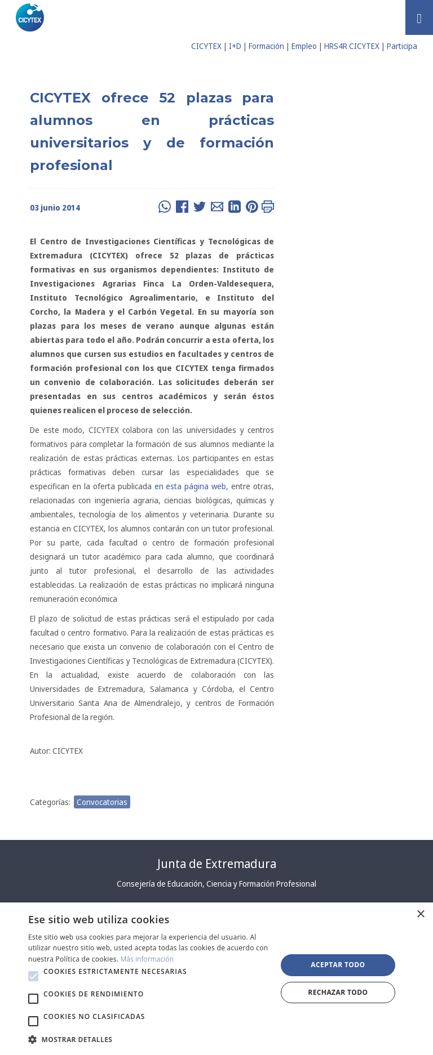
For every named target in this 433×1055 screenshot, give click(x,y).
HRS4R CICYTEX (351, 46)
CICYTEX (206, 46)
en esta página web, (190, 486)
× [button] (420, 914)
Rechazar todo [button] (338, 992)
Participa (402, 46)
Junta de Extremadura (216, 863)
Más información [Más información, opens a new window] (147, 959)
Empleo (304, 46)
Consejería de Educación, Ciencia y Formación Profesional (216, 883)
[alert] (216, 978)
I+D (235, 46)
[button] (33, 976)
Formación (266, 46)
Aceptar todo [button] (338, 964)
